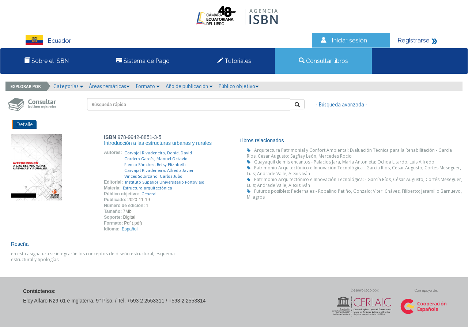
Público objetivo (238, 86)
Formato (148, 86)
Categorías (68, 86)
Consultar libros (323, 60)
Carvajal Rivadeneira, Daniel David (158, 152)
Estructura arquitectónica (147, 188)
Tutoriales (234, 60)
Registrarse (413, 40)
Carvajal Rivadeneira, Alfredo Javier (158, 170)
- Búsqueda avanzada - (341, 105)
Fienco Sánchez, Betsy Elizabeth (155, 164)
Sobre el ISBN (46, 60)
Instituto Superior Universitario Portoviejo (164, 182)
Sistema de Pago (143, 60)
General (148, 193)
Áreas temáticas (109, 86)
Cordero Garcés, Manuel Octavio (156, 158)
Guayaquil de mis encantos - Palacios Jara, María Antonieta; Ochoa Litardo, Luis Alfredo (344, 162)
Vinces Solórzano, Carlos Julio (153, 176)
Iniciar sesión (349, 40)
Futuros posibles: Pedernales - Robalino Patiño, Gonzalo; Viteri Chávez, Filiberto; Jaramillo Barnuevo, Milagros (354, 194)
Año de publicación (189, 86)
